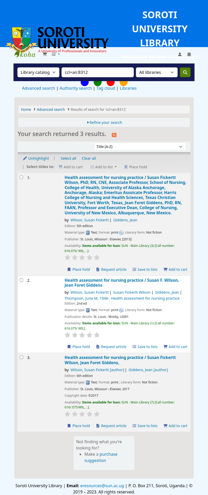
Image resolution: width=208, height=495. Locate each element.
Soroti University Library (27, 54)
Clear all (89, 158)
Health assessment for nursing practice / (125, 195)
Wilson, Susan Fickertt (90, 219)
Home (26, 109)
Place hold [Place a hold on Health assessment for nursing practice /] (78, 269)
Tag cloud (105, 88)
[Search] (185, 72)
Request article (111, 269)
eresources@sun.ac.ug (101, 485)
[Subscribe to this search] (114, 134)
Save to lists (144, 269)
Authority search (76, 88)
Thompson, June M (122, 298)
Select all (68, 158)
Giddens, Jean (125, 219)
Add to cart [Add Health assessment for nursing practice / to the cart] (175, 269)
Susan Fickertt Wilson (132, 292)
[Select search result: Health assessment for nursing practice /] (21, 177)
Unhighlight (36, 158)
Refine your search (105, 122)
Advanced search (38, 88)
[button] (44, 54)
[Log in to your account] (179, 54)
